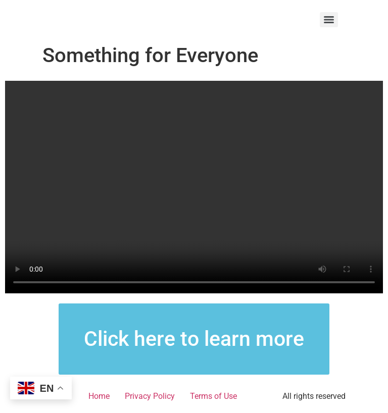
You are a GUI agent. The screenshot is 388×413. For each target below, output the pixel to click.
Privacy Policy (150, 396)
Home (99, 396)
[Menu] (329, 19)
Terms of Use (213, 396)
